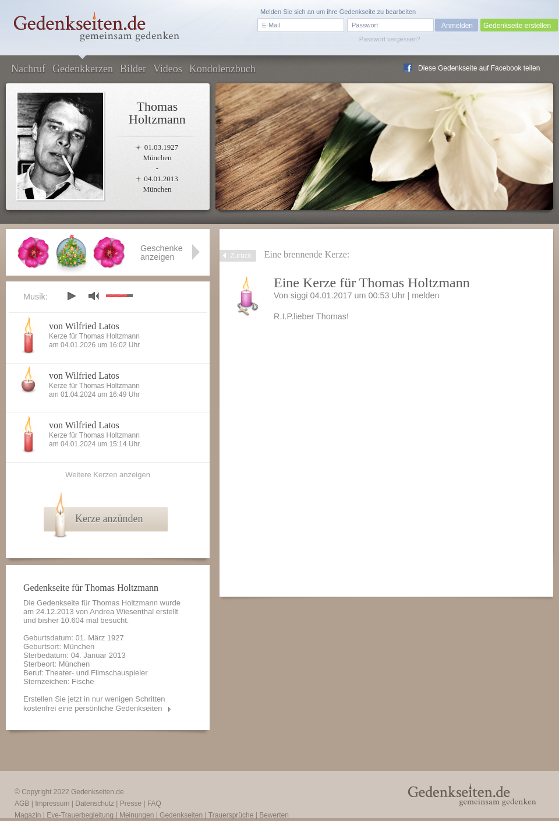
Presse (130, 803)
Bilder (133, 69)
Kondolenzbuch (222, 69)
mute (94, 295)
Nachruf (28, 69)
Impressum (52, 803)
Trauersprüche (231, 815)
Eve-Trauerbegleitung (80, 815)
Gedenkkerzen (82, 69)
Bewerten (274, 815)
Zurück (241, 256)
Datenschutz (94, 803)
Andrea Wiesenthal (122, 611)
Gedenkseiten (181, 815)
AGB (22, 803)
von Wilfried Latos (84, 326)
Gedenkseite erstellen (517, 26)
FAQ (154, 803)
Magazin (28, 815)
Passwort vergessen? (389, 39)
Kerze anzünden (109, 518)
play (71, 296)
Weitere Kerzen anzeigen (107, 474)
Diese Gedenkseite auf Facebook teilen (479, 68)
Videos (167, 69)
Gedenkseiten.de (97, 792)
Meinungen (136, 815)
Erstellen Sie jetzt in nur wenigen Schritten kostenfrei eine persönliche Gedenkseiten (94, 704)
